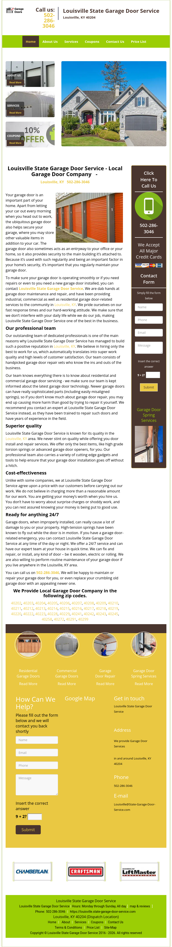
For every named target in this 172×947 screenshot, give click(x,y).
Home (31, 41)
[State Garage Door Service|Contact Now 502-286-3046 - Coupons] (15, 136)
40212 (28, 608)
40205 (52, 603)
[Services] (30, 103)
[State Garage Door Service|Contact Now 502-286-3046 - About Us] (15, 76)
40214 (52, 608)
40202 (16, 603)
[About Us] (30, 73)
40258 (47, 619)
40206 (65, 603)
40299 (83, 619)
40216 (77, 608)
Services (71, 41)
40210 (113, 603)
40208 (89, 603)
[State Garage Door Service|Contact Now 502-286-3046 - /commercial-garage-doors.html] (66, 644)
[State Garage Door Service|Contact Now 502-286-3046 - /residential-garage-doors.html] (28, 644)
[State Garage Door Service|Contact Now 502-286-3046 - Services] (15, 106)
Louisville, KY (52, 181)
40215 (65, 608)
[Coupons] (30, 134)
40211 (16, 608)
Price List (138, 41)
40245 (113, 613)
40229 (65, 613)
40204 (40, 603)
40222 (28, 613)
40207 (77, 603)
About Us (50, 41)
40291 (71, 619)
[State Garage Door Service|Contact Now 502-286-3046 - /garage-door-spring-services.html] (143, 644)
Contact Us (115, 41)
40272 (59, 619)
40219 (113, 608)
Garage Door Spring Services (149, 415)
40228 (52, 613)
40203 (28, 603)
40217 (89, 608)
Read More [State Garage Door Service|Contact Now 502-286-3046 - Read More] (15, 82)
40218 (101, 608)
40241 (77, 613)
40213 (40, 608)
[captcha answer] (153, 375)
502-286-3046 (48, 20)
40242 (89, 613)
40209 (101, 603)
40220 (16, 613)
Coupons (92, 41)
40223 (40, 613)
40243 (101, 613)
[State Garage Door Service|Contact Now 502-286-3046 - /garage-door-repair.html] (105, 644)
